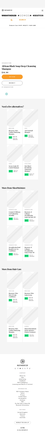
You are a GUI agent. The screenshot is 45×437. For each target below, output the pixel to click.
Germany (22, 414)
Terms (22, 393)
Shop (20, 25)
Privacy (22, 395)
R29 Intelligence (22, 382)
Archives (22, 400)
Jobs (22, 377)
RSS (22, 401)
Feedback (22, 381)
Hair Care (32, 25)
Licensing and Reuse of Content (22, 384)
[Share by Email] (6, 94)
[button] (22, 20)
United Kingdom (22, 412)
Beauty (25, 25)
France (22, 416)
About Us (22, 376)
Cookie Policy (22, 396)
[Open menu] (42, 10)
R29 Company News (22, 391)
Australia (22, 417)
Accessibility (22, 398)
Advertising (22, 379)
